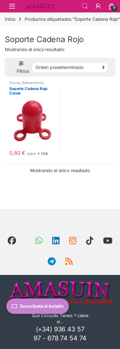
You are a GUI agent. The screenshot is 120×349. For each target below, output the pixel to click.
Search (84, 6)
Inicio (10, 19)
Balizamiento (33, 82)
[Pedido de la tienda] (70, 67)
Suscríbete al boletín (38, 306)
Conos (14, 82)
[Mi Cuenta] (98, 6)
